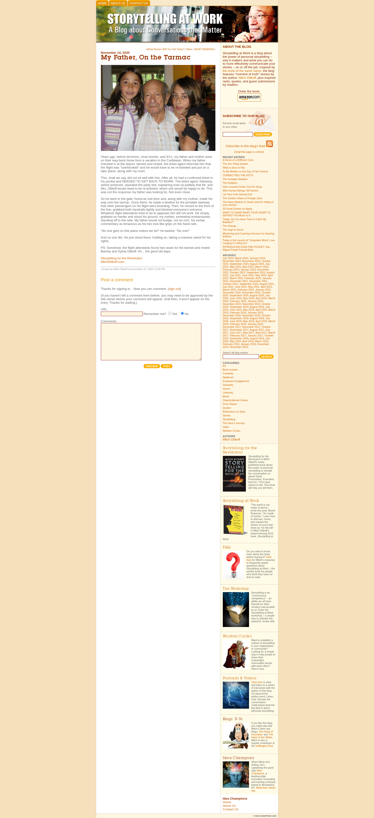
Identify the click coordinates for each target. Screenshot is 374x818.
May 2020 (248, 298)
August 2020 (257, 295)
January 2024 (257, 258)
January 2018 (255, 324)
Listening (228, 392)
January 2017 (255, 335)
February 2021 (246, 289)
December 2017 (232, 326)
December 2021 (239, 281)
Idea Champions (257, 772)
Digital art (228, 377)
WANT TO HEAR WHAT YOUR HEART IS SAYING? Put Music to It (246, 214)
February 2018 (238, 324)
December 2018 (232, 315)
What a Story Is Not (234, 167)
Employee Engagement (236, 381)
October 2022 (237, 272)
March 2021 (229, 289)
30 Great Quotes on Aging (237, 208)
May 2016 (235, 341)
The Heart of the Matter (262, 736)
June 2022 (248, 275)
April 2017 (261, 332)
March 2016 (261, 341)
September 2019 (239, 306)
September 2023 (239, 263)
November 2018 (251, 315)
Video (226, 426)
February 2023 (231, 269)
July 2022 (235, 275)
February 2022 (252, 278)
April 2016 (248, 341)
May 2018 (248, 321)
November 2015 (239, 346)
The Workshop (236, 589)
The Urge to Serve (233, 229)
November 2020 (251, 292)
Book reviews (230, 369)
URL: (104, 309)
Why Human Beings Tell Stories (240, 190)
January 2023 (248, 269)
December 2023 (232, 261)
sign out (174, 289)
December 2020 (232, 292)
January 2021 (263, 289)
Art (224, 365)
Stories (227, 415)
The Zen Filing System (235, 163)
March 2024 (241, 258)
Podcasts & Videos (239, 678)
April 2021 (266, 286)
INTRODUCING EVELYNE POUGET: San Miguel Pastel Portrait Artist (246, 248)
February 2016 (231, 344)
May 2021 (254, 286)
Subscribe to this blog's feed (249, 146)
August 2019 (257, 306)
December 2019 (232, 304)
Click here (257, 682)
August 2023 (257, 263)
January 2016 (248, 344)
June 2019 (236, 309)
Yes (174, 314)
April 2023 (248, 266)
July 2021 (228, 286)
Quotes (227, 407)
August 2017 (257, 329)
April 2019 (261, 309)
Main (189, 49)
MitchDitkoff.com (112, 262)
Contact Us (139, 3)
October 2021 (230, 283)
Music (226, 396)
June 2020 (236, 298)
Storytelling (229, 419)
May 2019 (248, 309)
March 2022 (236, 278)
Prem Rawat (230, 404)
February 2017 (238, 335)
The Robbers (230, 182)
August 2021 (267, 283)
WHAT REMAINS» (204, 49)
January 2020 (255, 301)
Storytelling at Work (241, 501)
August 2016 (257, 338)
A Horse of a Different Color (238, 160)
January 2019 (255, 312)
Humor (226, 388)
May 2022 (260, 275)
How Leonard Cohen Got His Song (242, 186)
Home (102, 3)
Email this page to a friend (249, 151)
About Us (118, 3)
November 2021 (258, 281)
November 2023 (251, 261)
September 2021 (248, 283)
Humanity (228, 384)
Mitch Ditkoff (247, 78)
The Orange (229, 225)
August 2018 (257, 318)
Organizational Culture (235, 400)
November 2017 (251, 326)
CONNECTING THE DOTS (238, 175)
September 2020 (239, 295)
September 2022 (256, 272)
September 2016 (239, 338)
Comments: (109, 321)
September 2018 (239, 318)
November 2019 (251, 304)
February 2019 (238, 312)
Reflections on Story (234, 411)
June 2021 (241, 286)
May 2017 (248, 332)
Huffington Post (264, 745)
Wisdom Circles (231, 430)
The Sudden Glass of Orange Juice (242, 198)
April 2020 (261, 298)
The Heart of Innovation (262, 733)
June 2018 (236, 321)
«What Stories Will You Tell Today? (165, 49)
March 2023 (261, 266)
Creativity (228, 373)
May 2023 (235, 266)
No (187, 314)
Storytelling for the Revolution (121, 258)
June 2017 (236, 332)
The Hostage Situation (235, 179)
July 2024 (228, 258)
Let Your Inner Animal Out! (237, 194)
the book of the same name (242, 71)
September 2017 (239, 329)
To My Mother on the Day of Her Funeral (245, 171)
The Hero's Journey (234, 423)
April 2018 (261, 321)
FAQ (227, 547)
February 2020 (238, 301)
